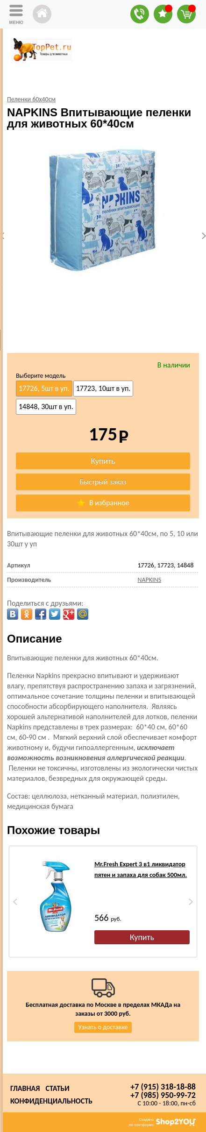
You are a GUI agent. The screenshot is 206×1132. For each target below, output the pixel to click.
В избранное (103, 502)
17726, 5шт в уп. (44, 388)
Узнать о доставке (103, 1027)
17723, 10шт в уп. (103, 388)
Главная (25, 1088)
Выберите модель (40, 376)
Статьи (57, 1088)
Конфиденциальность (51, 1101)
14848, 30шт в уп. (46, 406)
